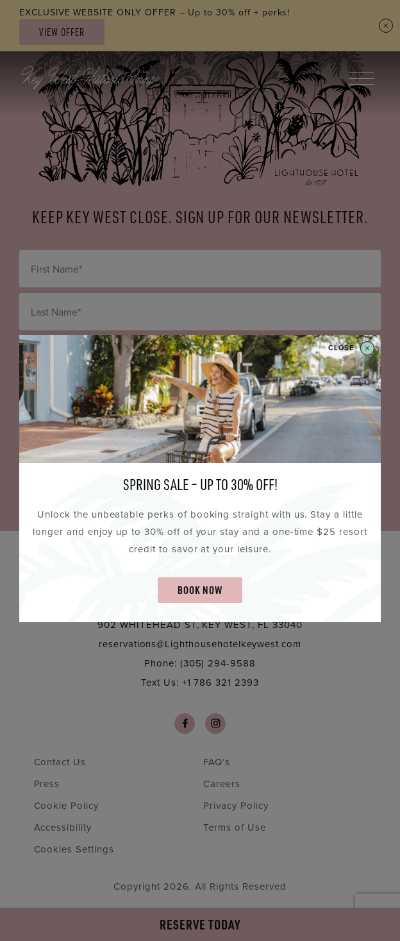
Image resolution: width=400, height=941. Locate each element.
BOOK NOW (200, 590)
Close (351, 348)
